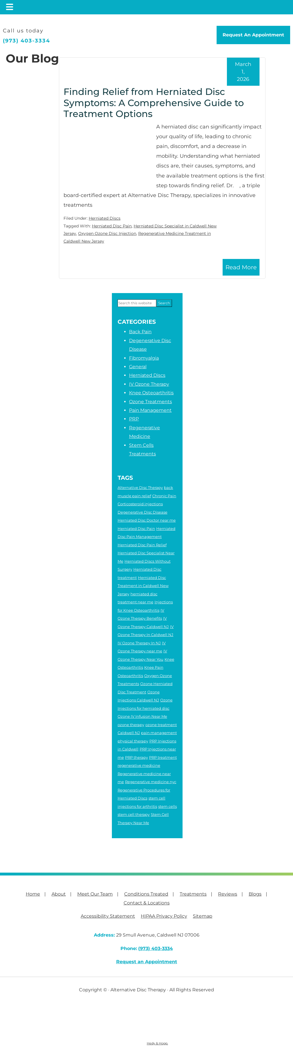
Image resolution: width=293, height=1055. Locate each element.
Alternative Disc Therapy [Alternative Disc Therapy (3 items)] (140, 487)
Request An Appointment (253, 35)
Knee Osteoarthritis (151, 392)
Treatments (193, 894)
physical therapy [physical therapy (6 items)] (133, 741)
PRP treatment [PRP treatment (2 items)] (163, 757)
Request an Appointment (146, 961)
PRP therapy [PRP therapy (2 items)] (136, 757)
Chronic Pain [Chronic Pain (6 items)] (164, 496)
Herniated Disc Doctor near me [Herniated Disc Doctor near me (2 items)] (147, 520)
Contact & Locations (147, 903)
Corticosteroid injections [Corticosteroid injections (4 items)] (140, 504)
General (137, 366)
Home (33, 894)
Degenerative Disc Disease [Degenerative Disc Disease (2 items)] (142, 512)
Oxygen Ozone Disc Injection (107, 233)
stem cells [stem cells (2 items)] (167, 806)
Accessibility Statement (108, 916)
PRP (134, 419)
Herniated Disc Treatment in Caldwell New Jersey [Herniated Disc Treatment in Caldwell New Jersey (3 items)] (143, 585)
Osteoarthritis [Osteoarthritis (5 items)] (130, 675)
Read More (241, 267)
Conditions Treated (146, 894)
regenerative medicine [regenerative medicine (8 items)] (139, 765)
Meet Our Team (95, 894)
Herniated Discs (104, 218)
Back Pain (140, 331)
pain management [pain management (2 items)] (159, 732)
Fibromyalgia (144, 358)
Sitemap (202, 916)
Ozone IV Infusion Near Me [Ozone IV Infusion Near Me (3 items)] (142, 716)
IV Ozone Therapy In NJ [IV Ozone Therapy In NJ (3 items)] (139, 643)
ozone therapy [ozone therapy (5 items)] (131, 724)
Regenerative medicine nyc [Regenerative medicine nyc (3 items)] (150, 781)
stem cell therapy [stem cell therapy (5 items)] (134, 814)
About (59, 894)
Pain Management (150, 410)
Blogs (255, 894)
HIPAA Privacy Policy (164, 916)
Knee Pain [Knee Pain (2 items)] (153, 667)
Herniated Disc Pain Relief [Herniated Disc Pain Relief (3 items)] (142, 545)
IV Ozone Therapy (149, 384)
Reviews (227, 894)
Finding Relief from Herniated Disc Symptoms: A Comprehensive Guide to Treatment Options (154, 102)
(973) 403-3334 (26, 41)
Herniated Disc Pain (112, 226)
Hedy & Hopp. (157, 1043)
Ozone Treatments (150, 401)
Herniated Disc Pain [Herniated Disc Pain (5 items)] (136, 528)
